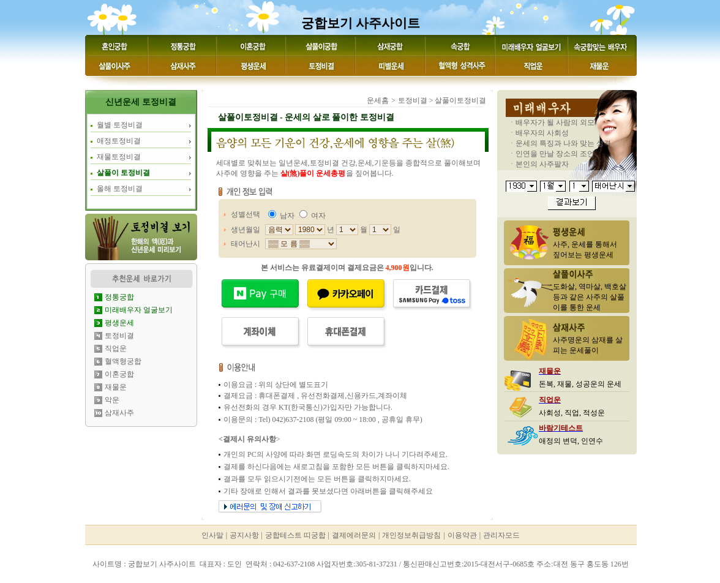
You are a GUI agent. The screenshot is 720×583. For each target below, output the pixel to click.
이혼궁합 (119, 374)
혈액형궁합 (123, 361)
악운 (112, 400)
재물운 (116, 387)
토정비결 (119, 335)
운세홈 (378, 100)
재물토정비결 (119, 156)
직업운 (116, 348)
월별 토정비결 (120, 125)
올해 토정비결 (120, 188)
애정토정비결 (119, 141)
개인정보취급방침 (411, 535)
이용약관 (462, 535)
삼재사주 (119, 412)
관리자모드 (501, 535)
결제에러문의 (354, 535)
